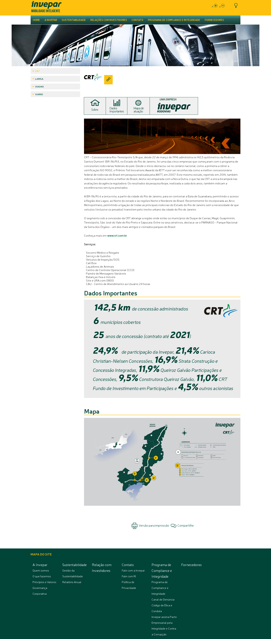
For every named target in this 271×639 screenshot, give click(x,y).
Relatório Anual (71, 582)
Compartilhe (182, 525)
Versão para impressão (150, 526)
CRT (37, 71)
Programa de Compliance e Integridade (174, 19)
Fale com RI (129, 576)
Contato (137, 19)
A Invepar (51, 19)
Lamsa (39, 78)
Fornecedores (214, 19)
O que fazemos (42, 576)
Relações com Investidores (108, 19)
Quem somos (41, 570)
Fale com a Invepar (133, 570)
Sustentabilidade (74, 19)
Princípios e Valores (44, 582)
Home (36, 19)
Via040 (39, 86)
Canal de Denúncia (163, 599)
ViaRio (39, 94)
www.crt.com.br (117, 235)
